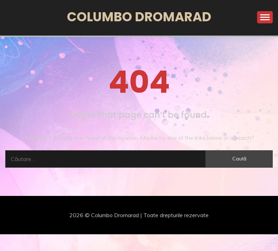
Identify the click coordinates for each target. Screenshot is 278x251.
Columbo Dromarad (139, 17)
